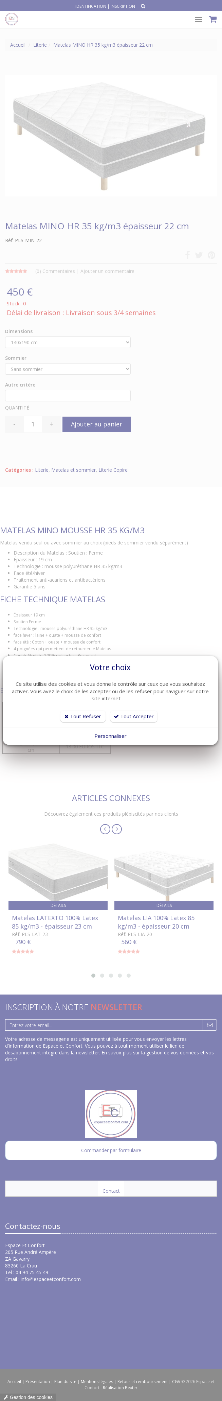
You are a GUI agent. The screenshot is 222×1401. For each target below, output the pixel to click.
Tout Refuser (82, 716)
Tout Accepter (134, 716)
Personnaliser (110, 735)
